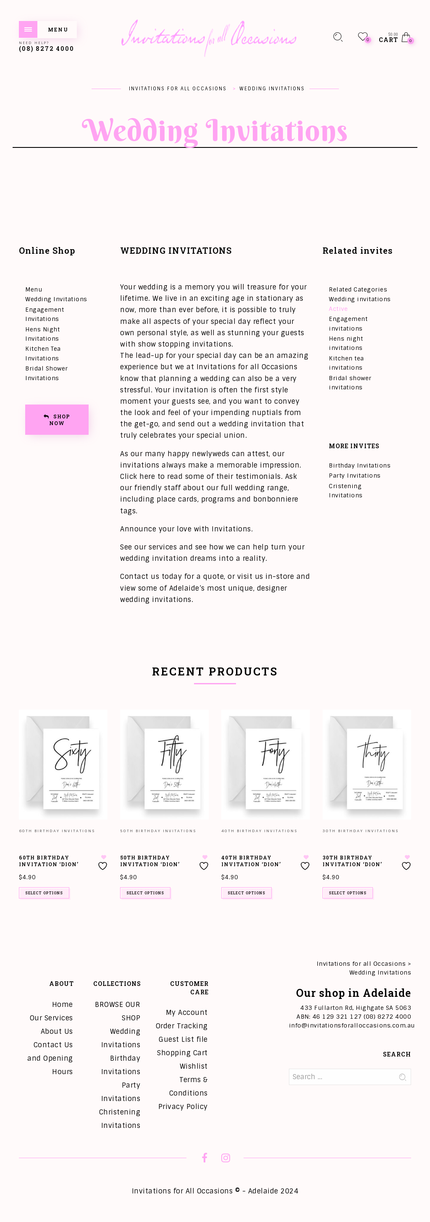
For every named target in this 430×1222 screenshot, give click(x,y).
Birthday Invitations (360, 465)
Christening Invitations (120, 1119)
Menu (33, 289)
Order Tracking (182, 1026)
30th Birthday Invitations (360, 830)
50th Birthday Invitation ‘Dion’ (150, 861)
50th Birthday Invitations (158, 830)
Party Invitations (355, 475)
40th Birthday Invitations (259, 830)
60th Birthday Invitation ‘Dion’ (49, 861)
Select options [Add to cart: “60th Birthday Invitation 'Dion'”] (44, 893)
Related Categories (358, 289)
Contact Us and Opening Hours (50, 1058)
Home (62, 1004)
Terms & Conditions (188, 1086)
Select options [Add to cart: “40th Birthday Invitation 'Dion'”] (246, 893)
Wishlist (194, 1066)
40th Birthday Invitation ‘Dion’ (251, 861)
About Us (57, 1031)
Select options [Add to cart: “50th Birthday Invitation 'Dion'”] (145, 893)
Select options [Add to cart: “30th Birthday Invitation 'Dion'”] (348, 893)
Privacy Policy (183, 1106)
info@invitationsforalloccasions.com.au (352, 1025)
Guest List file (183, 1039)
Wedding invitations (360, 299)
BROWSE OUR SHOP (117, 1011)
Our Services (51, 1018)
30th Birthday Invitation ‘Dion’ (352, 861)
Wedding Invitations (56, 299)
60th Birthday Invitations (57, 830)
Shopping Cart (182, 1053)
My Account (187, 1012)
